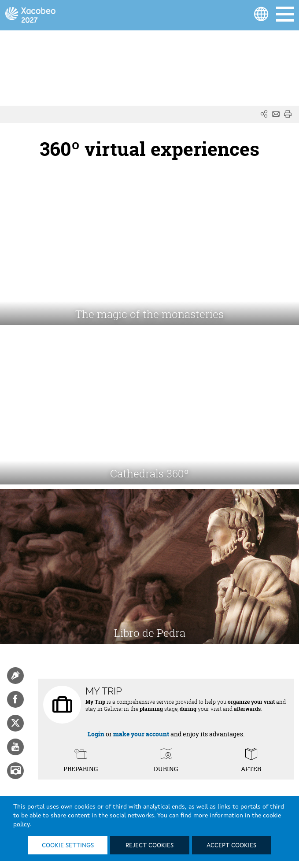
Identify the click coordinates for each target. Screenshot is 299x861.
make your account (141, 734)
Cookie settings (68, 846)
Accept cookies (231, 846)
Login (96, 734)
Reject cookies (149, 846)
